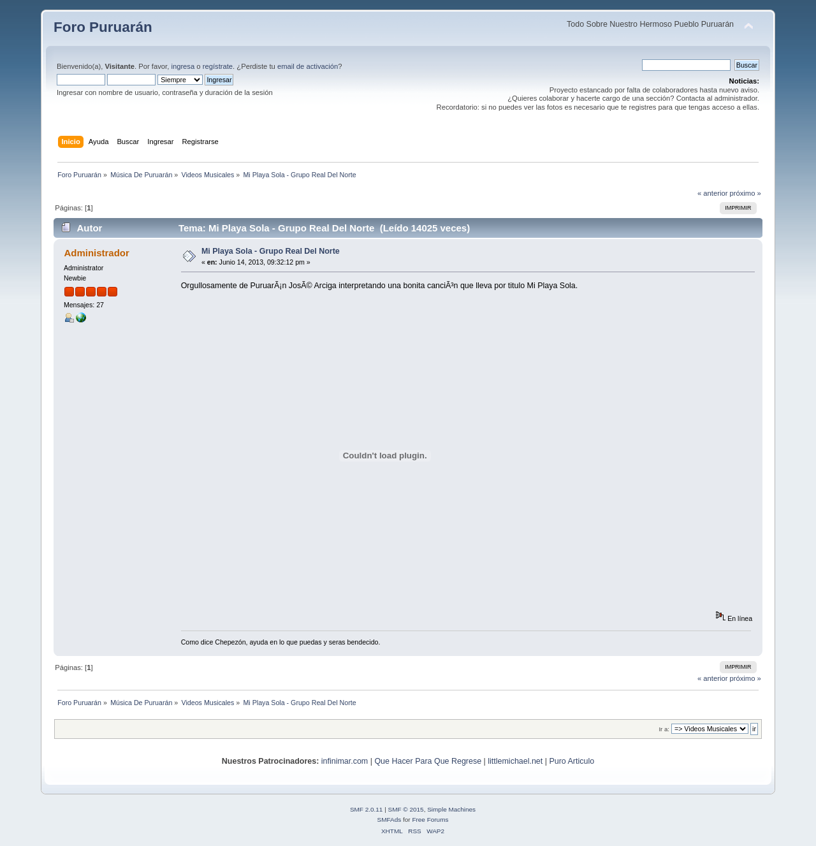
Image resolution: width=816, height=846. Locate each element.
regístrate (218, 66)
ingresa (182, 66)
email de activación (307, 66)
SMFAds (389, 819)
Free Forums (430, 819)
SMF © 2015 (406, 809)
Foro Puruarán (103, 27)
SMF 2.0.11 (366, 809)
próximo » (745, 193)
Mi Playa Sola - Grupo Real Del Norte (270, 251)
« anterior (712, 193)
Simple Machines (451, 809)
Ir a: (664, 729)
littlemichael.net (515, 761)
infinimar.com (344, 761)
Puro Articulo (571, 761)
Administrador (96, 252)
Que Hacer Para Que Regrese (427, 761)
